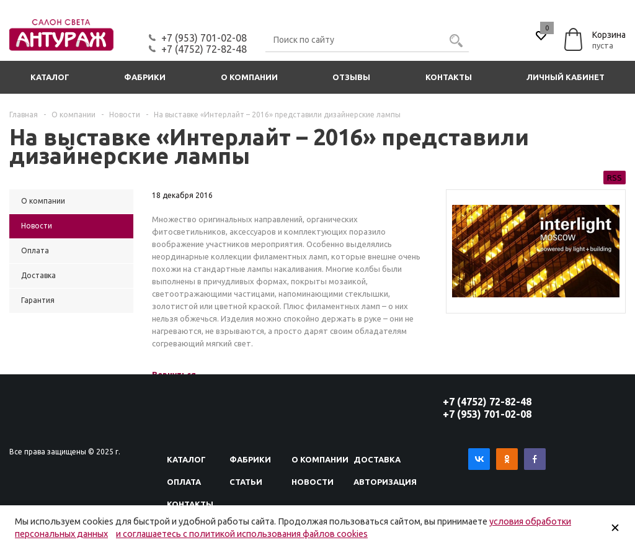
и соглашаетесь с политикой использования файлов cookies (242, 534)
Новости (312, 481)
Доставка (377, 459)
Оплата (184, 481)
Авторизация (385, 481)
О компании (249, 77)
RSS (614, 177)
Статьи (245, 481)
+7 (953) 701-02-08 (204, 37)
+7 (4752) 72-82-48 (204, 49)
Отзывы (351, 77)
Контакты (448, 77)
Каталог (49, 77)
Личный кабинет (565, 77)
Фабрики (145, 77)
